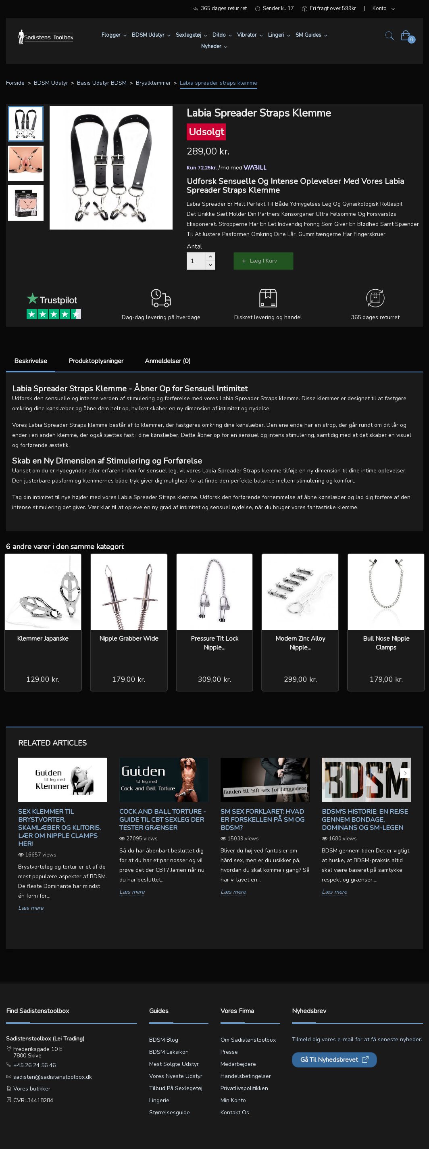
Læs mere (30, 908)
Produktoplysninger (96, 361)
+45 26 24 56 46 (34, 1065)
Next (405, 773)
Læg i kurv (263, 261)
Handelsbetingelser (246, 1076)
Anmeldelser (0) (168, 361)
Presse (229, 1052)
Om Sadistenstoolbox (248, 1040)
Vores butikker (31, 1089)
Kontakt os (235, 1112)
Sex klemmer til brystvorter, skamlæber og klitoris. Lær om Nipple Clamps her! (59, 827)
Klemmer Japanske (43, 639)
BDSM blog (163, 1040)
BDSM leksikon (169, 1052)
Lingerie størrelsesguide (169, 1106)
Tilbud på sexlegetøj (175, 1088)
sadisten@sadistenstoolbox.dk (52, 1077)
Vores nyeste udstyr (175, 1076)
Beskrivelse (30, 361)
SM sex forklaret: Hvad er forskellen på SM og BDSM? (262, 819)
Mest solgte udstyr (174, 1064)
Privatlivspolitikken (244, 1088)
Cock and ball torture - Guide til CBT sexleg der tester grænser (162, 819)
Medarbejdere (238, 1064)
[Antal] (196, 261)
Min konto (233, 1100)
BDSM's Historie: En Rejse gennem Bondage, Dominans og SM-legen (365, 819)
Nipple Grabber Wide (128, 639)
